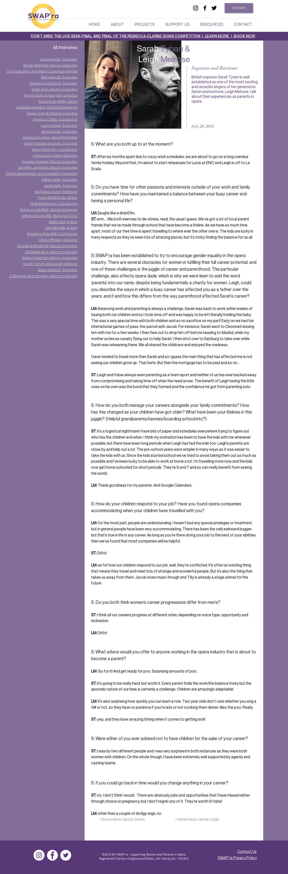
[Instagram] (39, 855)
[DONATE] (239, 8)
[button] (117, 24)
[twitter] (214, 8)
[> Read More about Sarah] (122, 819)
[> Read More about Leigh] (197, 819)
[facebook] (204, 8)
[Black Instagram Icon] (195, 8)
